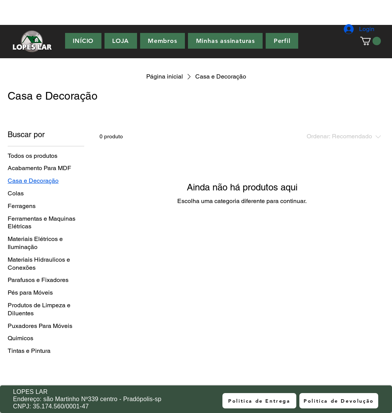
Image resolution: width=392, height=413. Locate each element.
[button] (370, 41)
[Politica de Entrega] (259, 400)
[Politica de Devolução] (338, 400)
